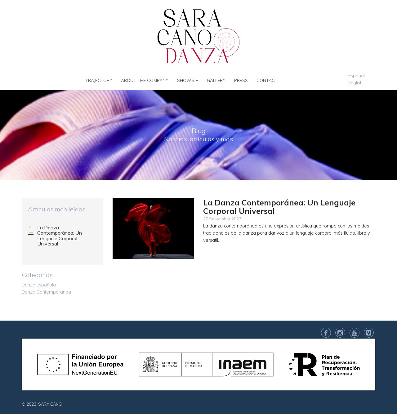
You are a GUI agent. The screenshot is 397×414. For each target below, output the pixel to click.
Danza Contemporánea (46, 292)
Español (356, 76)
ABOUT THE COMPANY (144, 80)
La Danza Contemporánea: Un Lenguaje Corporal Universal (59, 235)
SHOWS (187, 80)
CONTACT (267, 80)
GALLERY (216, 80)
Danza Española (39, 285)
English (355, 83)
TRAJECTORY (98, 80)
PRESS (241, 80)
